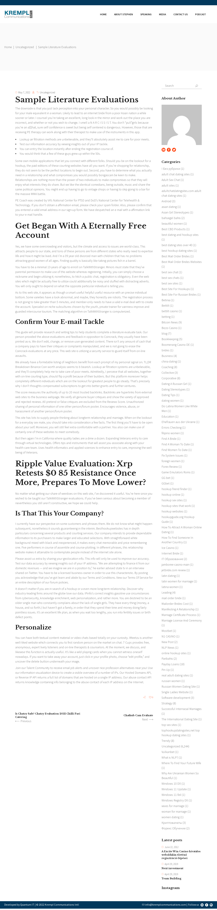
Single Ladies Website (175, 693)
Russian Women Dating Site (179, 687)
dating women (171, 401)
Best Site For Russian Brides (179, 295)
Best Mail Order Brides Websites (182, 262)
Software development (176, 698)
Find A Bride (169, 439)
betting (166, 317)
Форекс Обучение (174, 829)
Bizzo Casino (169, 328)
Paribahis (167, 659)
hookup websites (172, 512)
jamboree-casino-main (175, 565)
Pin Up (166, 671)
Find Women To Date (175, 450)
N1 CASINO (168, 637)
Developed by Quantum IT (19, 906)
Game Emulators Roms (176, 473)
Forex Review (170, 467)
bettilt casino (170, 311)
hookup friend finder (175, 489)
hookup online (171, 495)
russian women (171, 682)
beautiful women (172, 224)
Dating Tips (168, 395)
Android (166, 201)
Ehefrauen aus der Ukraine (178, 422)
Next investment (172, 869)
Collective (168, 373)
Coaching (167, 367)
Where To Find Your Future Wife (181, 764)
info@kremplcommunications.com (165, 906)
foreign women (171, 461)
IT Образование (172, 560)
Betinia (166, 300)
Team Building (171, 879)
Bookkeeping (170, 339)
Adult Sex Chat (171, 180)
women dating (171, 818)
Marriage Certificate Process (179, 615)
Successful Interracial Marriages (182, 710)
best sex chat (170, 272)
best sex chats (171, 278)
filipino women (171, 434)
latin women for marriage (177, 582)
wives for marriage (173, 807)
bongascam (106, 175)
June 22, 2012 (172, 848)
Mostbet (167, 631)
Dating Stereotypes (174, 390)
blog (164, 334)
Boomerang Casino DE (176, 345)
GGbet (166, 484)
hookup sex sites (172, 501)
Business (167, 356)
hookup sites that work (176, 506)
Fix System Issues (172, 456)
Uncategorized (24, 47)
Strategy (167, 704)
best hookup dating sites (177, 251)
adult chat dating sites (176, 174)
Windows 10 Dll (171, 785)
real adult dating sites (175, 676)
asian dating (169, 207)
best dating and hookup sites (180, 235)
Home (8, 47)
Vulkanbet (168, 753)
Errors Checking (172, 428)
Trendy (166, 741)
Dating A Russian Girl (174, 384)
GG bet (166, 478)
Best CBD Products (174, 229)
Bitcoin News (170, 323)
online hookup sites (174, 654)
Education (168, 417)
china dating (169, 362)
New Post (168, 643)
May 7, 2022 (24, 92)
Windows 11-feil (171, 796)
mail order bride (172, 599)
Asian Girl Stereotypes (175, 212)
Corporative (169, 378)
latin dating (169, 576)
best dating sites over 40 (177, 245)
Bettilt (165, 306)
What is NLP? (170, 758)
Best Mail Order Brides (176, 256)
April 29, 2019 (171, 865)
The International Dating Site (180, 720)
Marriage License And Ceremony (182, 621)
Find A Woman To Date (176, 445)
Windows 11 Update (174, 790)
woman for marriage (174, 812)
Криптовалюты (172, 824)
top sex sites (169, 726)
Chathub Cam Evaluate (138, 716)
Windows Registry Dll (175, 801)
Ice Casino (168, 548)
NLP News (168, 648)
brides (165, 351)
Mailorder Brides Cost (175, 604)
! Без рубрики (171, 169)
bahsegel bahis (171, 218)
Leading (167, 593)
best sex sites (170, 283)
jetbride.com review (174, 571)
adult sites (168, 185)
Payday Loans (170, 665)
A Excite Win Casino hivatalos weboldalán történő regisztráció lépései (181, 856)
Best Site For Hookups (176, 289)
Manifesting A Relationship (178, 610)
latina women (170, 588)
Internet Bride (170, 554)
